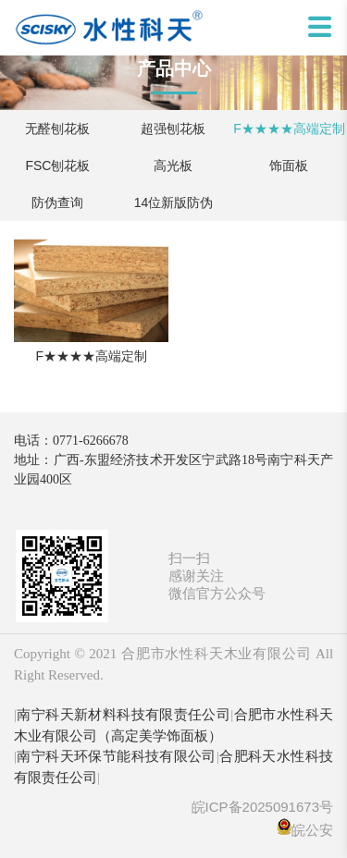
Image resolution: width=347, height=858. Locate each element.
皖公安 (312, 830)
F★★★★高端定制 (289, 128)
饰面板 (288, 165)
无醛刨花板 (57, 128)
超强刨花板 (173, 128)
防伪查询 (57, 202)
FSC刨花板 (57, 165)
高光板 (173, 165)
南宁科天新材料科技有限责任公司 (123, 714)
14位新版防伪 (174, 202)
